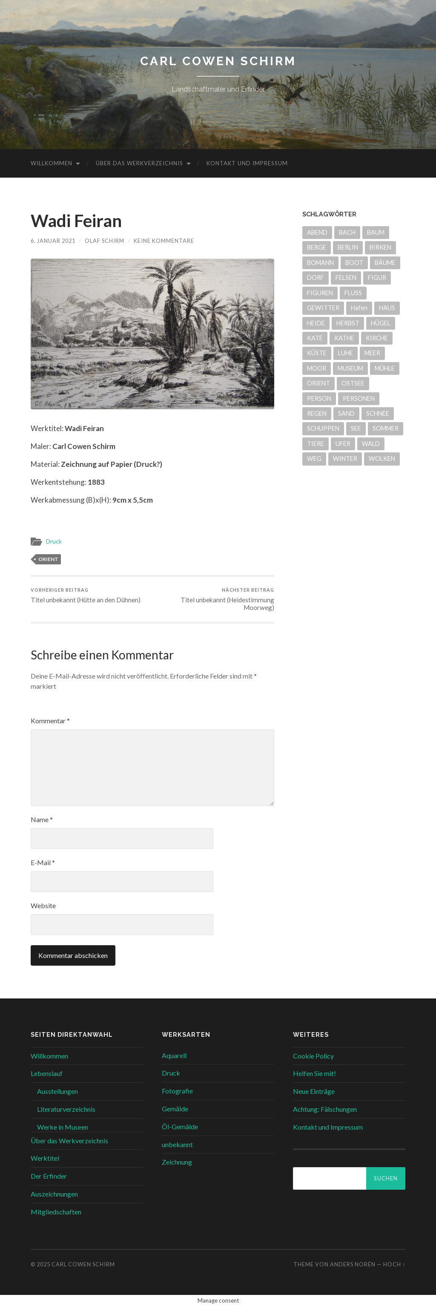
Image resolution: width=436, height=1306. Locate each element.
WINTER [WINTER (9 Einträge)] (345, 458)
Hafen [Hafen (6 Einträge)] (359, 307)
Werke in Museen (62, 1127)
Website (43, 905)
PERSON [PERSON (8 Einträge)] (319, 398)
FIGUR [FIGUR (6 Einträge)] (377, 277)
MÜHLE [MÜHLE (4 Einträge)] (385, 368)
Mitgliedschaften (56, 1212)
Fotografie (177, 1091)
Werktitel (45, 1158)
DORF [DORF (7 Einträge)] (315, 277)
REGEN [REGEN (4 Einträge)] (317, 413)
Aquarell (174, 1055)
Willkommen (51, 163)
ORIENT (48, 559)
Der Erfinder (49, 1176)
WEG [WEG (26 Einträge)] (314, 458)
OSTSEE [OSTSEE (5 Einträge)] (352, 383)
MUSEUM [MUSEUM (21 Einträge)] (350, 368)
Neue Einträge (314, 1091)
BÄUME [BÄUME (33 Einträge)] (385, 262)
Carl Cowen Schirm (218, 61)
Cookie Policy (313, 1056)
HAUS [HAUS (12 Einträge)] (387, 307)
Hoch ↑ (394, 1264)
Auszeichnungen (54, 1194)
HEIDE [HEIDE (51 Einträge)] (316, 323)
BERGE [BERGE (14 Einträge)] (316, 247)
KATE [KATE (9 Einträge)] (315, 338)
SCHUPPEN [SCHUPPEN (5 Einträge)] (323, 428)
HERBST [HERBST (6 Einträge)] (347, 323)
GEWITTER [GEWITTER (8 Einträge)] (323, 307)
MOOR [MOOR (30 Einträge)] (316, 368)
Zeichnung (177, 1162)
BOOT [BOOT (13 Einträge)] (354, 262)
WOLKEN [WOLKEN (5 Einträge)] (382, 458)
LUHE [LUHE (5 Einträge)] (345, 353)
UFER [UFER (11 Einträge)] (343, 443)
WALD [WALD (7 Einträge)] (371, 443)
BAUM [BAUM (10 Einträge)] (375, 232)
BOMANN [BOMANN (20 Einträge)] (320, 262)
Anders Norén (353, 1264)
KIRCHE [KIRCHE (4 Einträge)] (377, 338)
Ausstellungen (57, 1091)
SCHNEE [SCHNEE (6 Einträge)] (377, 413)
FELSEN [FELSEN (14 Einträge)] (346, 277)
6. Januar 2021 (53, 240)
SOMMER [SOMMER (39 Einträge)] (386, 428)
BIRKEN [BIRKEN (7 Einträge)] (380, 247)
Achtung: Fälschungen (325, 1109)
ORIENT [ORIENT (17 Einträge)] (318, 383)
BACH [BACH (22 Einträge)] (347, 232)
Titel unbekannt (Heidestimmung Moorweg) (214, 599)
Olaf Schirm (104, 240)
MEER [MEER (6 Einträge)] (372, 353)
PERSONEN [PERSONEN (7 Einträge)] (359, 398)
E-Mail (43, 862)
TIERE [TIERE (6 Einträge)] (315, 443)
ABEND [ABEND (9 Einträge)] (317, 232)
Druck (54, 541)
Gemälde (175, 1109)
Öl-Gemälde (180, 1126)
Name (42, 819)
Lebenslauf (47, 1073)
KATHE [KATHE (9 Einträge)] (344, 338)
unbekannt (177, 1144)
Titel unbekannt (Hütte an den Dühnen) (86, 595)
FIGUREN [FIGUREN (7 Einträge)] (320, 292)
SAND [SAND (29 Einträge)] (346, 413)
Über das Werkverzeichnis (139, 163)
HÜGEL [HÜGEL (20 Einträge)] (380, 323)
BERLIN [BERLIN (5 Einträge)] (348, 247)
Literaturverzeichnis (66, 1109)
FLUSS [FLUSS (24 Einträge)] (353, 292)
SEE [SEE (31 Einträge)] (356, 428)
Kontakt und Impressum (247, 163)
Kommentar (50, 720)
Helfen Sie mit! (314, 1073)
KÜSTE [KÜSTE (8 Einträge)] (317, 353)
